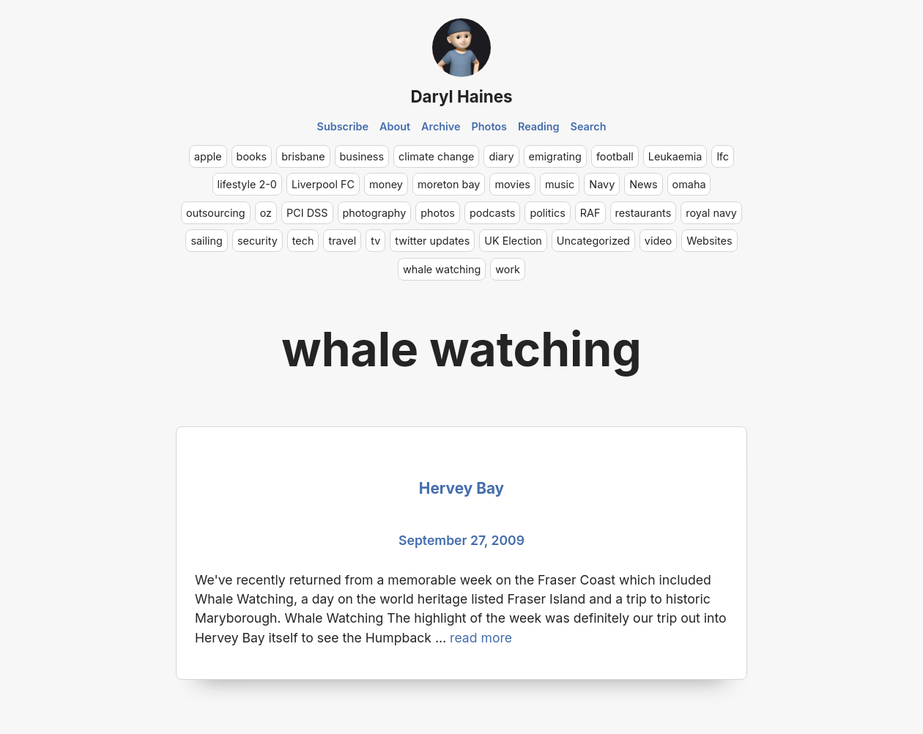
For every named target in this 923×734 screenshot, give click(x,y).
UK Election (513, 240)
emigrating (555, 156)
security (257, 240)
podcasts (492, 213)
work (507, 269)
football (615, 156)
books (252, 156)
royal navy (711, 213)
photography (375, 213)
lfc (722, 156)
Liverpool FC (323, 184)
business (362, 156)
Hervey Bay (461, 488)
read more (481, 637)
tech (303, 240)
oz (266, 213)
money (386, 184)
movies (512, 184)
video (658, 240)
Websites (709, 240)
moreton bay (449, 184)
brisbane (303, 156)
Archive (441, 126)
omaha (689, 184)
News (643, 184)
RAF (590, 213)
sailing (206, 240)
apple (208, 156)
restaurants (643, 213)
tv (375, 240)
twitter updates (432, 240)
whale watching (442, 269)
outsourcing (215, 213)
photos (437, 213)
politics (547, 213)
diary (501, 156)
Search (589, 126)
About (394, 126)
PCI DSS (306, 213)
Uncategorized (593, 240)
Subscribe (343, 126)
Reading (539, 126)
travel (342, 240)
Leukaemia (675, 156)
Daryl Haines (461, 96)
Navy (602, 184)
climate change (436, 156)
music (559, 184)
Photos (489, 126)
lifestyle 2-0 (247, 184)
